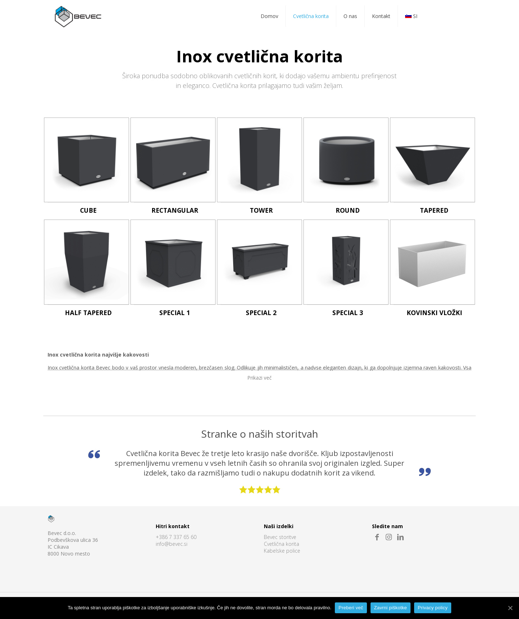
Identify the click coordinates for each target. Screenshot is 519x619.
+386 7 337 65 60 (176, 537)
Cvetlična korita (281, 544)
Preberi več (350, 607)
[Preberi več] (510, 607)
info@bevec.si (171, 544)
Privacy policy (433, 607)
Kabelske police (282, 551)
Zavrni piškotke (390, 607)
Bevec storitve (280, 537)
